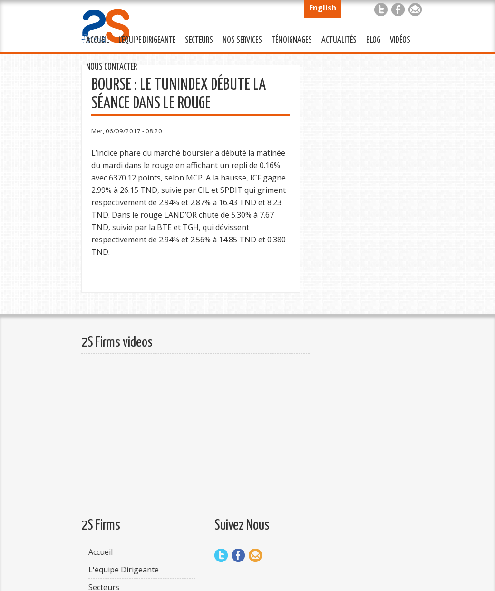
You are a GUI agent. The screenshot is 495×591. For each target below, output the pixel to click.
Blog (373, 40)
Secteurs (196, 39)
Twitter (381, 9)
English (322, 7)
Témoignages (289, 39)
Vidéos (400, 40)
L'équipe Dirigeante (144, 39)
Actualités (337, 39)
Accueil (97, 40)
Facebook (398, 9)
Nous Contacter (109, 65)
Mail (415, 9)
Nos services (240, 39)
